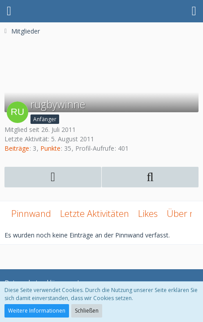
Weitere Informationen (36, 310)
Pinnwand (31, 214)
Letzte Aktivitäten (94, 214)
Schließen (87, 310)
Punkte (50, 148)
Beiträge (16, 148)
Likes (148, 214)
